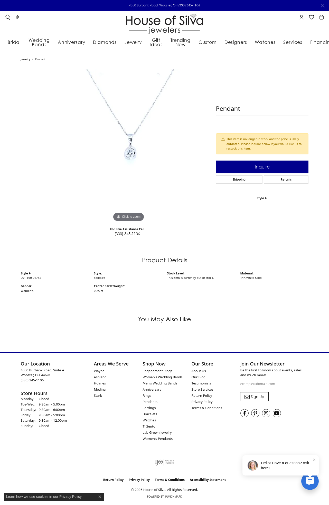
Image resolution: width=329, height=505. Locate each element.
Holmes (100, 384)
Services (286, 41)
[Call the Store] (32, 381)
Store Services (202, 390)
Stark (98, 396)
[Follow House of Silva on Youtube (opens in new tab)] (277, 414)
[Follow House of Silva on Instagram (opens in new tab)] (266, 414)
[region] (129, 147)
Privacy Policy (202, 402)
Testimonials (201, 384)
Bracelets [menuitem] (150, 415)
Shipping (239, 180)
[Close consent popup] (99, 496)
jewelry (25, 60)
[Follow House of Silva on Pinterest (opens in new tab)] (255, 414)
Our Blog (199, 378)
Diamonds (102, 41)
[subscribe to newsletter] (254, 397)
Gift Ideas (153, 41)
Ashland (100, 378)
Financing (313, 41)
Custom (207, 41)
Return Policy (202, 396)
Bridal (12, 41)
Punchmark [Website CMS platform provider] (173, 498)
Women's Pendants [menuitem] (158, 439)
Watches (260, 41)
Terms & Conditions (207, 409)
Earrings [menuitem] (149, 409)
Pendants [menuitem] (150, 402)
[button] (7, 17)
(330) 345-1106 (189, 5)
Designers (234, 41)
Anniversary (72, 41)
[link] (17, 17)
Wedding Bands (39, 41)
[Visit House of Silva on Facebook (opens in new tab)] (244, 414)
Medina (100, 390)
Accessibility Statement (208, 481)
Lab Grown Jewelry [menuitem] (157, 433)
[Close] (322, 5)
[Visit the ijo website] (164, 463)
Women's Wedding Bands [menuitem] (163, 378)
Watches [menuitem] (149, 421)
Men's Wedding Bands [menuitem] (160, 384)
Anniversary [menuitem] (152, 390)
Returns (286, 180)
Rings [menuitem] (147, 396)
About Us (199, 372)
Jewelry (128, 41)
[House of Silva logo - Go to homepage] (164, 23)
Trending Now (180, 41)
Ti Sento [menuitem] (149, 427)
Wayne (99, 372)
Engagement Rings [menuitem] (157, 372)
